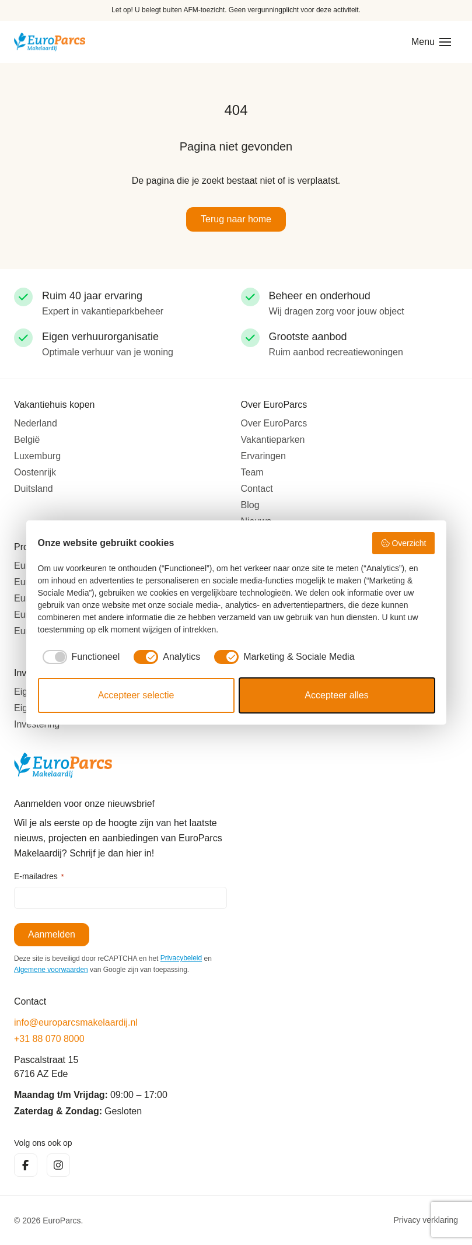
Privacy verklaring (426, 1220)
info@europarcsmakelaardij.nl (76, 1022)
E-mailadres (39, 877)
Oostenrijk (35, 472)
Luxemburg (37, 456)
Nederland (35, 423)
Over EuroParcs (274, 423)
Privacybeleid (181, 958)
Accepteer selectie (136, 695)
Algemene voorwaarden (51, 970)
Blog (250, 505)
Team (252, 472)
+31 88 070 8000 (49, 1039)
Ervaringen (263, 456)
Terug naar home (236, 219)
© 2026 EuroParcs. (48, 1220)
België (27, 440)
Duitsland (33, 489)
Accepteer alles (336, 695)
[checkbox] (79, 657)
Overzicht (403, 543)
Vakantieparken (273, 440)
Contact (257, 489)
